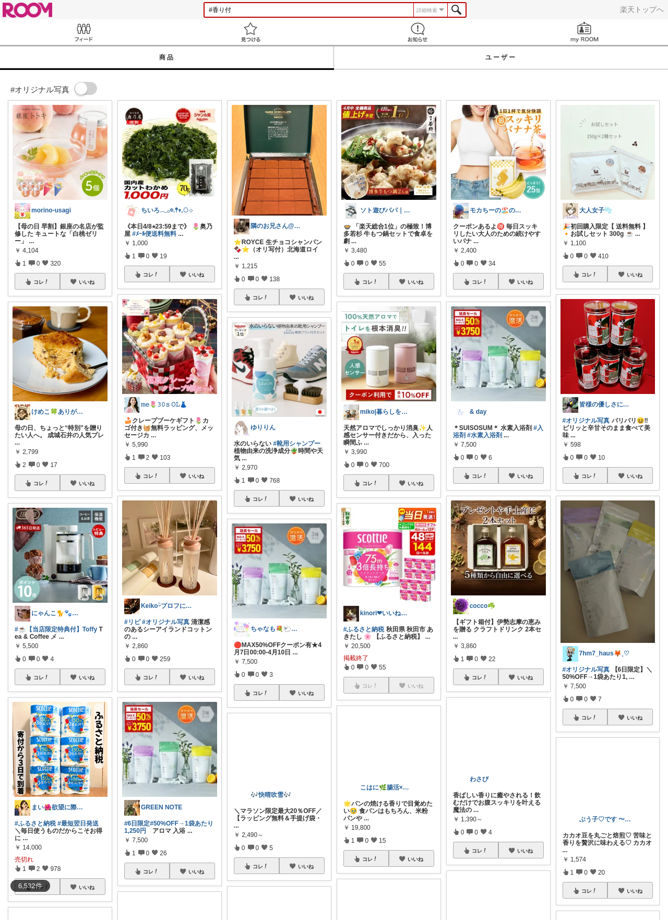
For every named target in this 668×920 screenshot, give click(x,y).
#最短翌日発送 (78, 823)
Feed (83, 32)
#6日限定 (137, 823)
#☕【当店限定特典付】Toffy (56, 629)
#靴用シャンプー (296, 443)
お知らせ (417, 32)
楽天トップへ (642, 9)
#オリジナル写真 (165, 622)
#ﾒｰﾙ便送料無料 (154, 233)
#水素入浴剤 (484, 435)
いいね (86, 281)
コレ (41, 281)
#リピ (132, 622)
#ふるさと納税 (35, 823)
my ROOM (584, 32)
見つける (250, 32)
